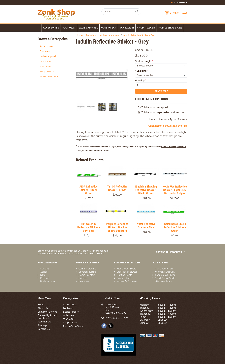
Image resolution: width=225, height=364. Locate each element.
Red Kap (44, 278)
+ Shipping (141, 70)
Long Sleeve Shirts (165, 275)
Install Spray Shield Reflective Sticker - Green (175, 227)
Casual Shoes (124, 278)
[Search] (118, 11)
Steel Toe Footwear (127, 271)
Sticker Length (144, 61)
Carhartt (44, 268)
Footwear (68, 27)
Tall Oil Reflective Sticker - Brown (117, 188)
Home (41, 304)
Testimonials (44, 321)
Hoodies (82, 278)
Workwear (127, 27)
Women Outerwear (165, 271)
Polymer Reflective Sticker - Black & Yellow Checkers (117, 227)
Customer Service (47, 311)
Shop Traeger (146, 27)
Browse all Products (170, 252)
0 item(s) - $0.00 (178, 12)
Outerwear (108, 27)
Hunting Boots (124, 275)
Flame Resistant (86, 275)
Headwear (84, 281)
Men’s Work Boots (126, 268)
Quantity (140, 80)
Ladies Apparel (88, 27)
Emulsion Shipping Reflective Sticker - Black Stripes (146, 190)
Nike (42, 275)
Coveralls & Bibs (87, 271)
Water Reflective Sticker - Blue (146, 225)
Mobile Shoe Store (170, 27)
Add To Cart (161, 91)
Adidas (43, 271)
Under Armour (48, 281)
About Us (43, 308)
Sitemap (42, 325)
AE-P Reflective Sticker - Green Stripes (88, 190)
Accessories (51, 27)
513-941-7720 (180, 2)
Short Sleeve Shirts (165, 278)
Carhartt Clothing (87, 268)
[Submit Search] (137, 11)
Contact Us (44, 329)
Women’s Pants (163, 281)
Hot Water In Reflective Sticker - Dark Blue (88, 227)
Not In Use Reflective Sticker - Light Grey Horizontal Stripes (175, 190)
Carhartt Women (164, 268)
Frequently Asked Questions (47, 316)
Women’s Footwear (127, 281)
